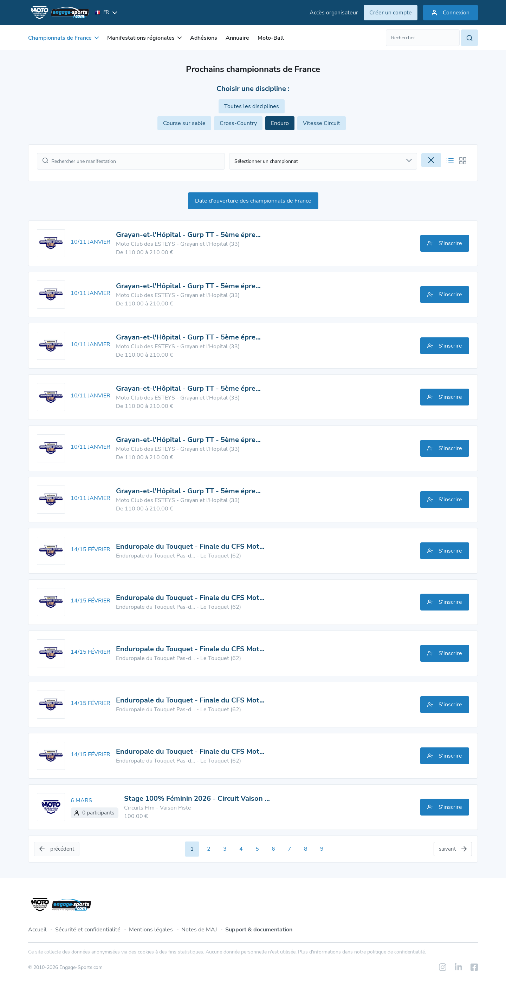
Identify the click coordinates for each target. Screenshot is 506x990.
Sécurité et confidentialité (88, 929)
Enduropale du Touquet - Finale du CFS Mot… (190, 546)
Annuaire (237, 38)
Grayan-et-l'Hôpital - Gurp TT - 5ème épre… (188, 234)
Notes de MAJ (199, 929)
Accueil (37, 929)
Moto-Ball (271, 38)
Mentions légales (151, 929)
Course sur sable (184, 123)
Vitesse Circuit (321, 123)
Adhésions (203, 38)
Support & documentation (258, 929)
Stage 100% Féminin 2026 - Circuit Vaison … (197, 798)
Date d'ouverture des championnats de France (253, 201)
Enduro (280, 123)
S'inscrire (444, 243)
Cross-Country (238, 123)
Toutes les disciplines (251, 106)
